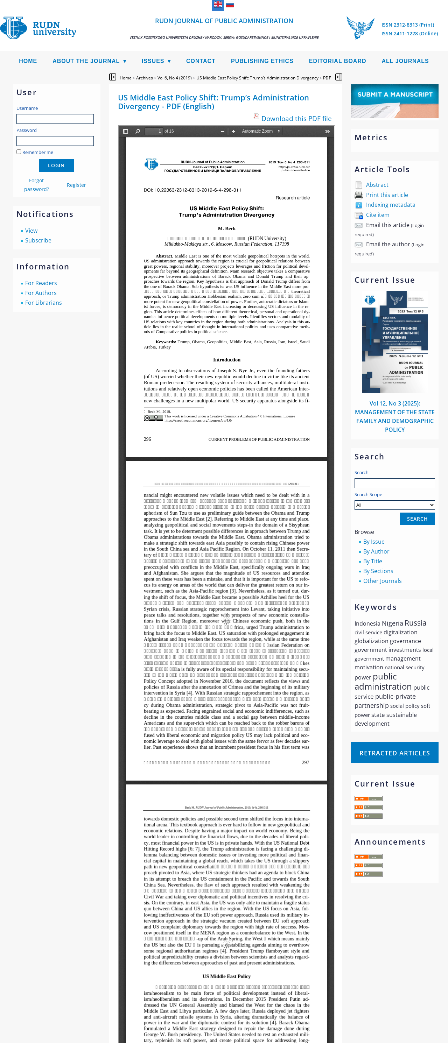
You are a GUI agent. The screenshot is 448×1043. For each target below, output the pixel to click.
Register (76, 185)
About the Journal (86, 61)
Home (28, 61)
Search (362, 472)
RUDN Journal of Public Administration (224, 28)
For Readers (41, 283)
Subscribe (38, 240)
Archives (144, 78)
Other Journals (382, 581)
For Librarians (43, 302)
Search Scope (395, 500)
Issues (153, 61)
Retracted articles (394, 753)
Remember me (37, 152)
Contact (201, 61)
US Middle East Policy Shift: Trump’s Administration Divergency (257, 78)
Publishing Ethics (262, 61)
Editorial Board (337, 61)
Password (26, 130)
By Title (372, 561)
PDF (327, 78)
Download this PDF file (296, 118)
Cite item (378, 215)
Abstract (377, 185)
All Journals (405, 61)
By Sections (378, 571)
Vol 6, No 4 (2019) (175, 78)
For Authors (41, 293)
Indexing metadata (390, 205)
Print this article (387, 195)
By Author (376, 551)
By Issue (374, 541)
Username (27, 108)
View (31, 230)
